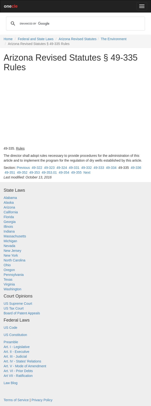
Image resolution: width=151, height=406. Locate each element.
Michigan (10, 241)
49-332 (86, 168)
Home (8, 39)
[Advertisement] (75, 109)
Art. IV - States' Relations (22, 361)
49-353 (34, 172)
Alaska (9, 202)
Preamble (11, 342)
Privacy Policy (42, 400)
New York (11, 255)
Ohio (7, 265)
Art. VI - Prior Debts (18, 371)
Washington (12, 289)
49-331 (74, 168)
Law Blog (11, 383)
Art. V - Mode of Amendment (25, 366)
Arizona (9, 207)
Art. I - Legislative (17, 347)
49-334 (111, 168)
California (11, 212)
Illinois (8, 226)
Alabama (10, 198)
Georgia (10, 222)
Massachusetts (15, 236)
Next (87, 172)
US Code (10, 328)
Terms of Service (16, 400)
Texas (8, 279)
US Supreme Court (18, 303)
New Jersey (12, 251)
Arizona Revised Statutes (78, 39)
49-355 (76, 172)
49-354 (64, 172)
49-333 (99, 168)
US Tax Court (14, 308)
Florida (9, 217)
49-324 (61, 168)
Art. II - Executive (16, 352)
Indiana (9, 231)
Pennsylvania (14, 275)
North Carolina (14, 260)
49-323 (49, 168)
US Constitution (15, 335)
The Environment (114, 39)
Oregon (9, 270)
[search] (75, 23)
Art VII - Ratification (18, 376)
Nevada (9, 246)
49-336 (136, 168)
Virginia (9, 284)
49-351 (10, 172)
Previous (23, 168)
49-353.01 (49, 172)
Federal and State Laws (35, 39)
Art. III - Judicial (15, 356)
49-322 (37, 168)
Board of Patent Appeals (22, 313)
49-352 (22, 172)
